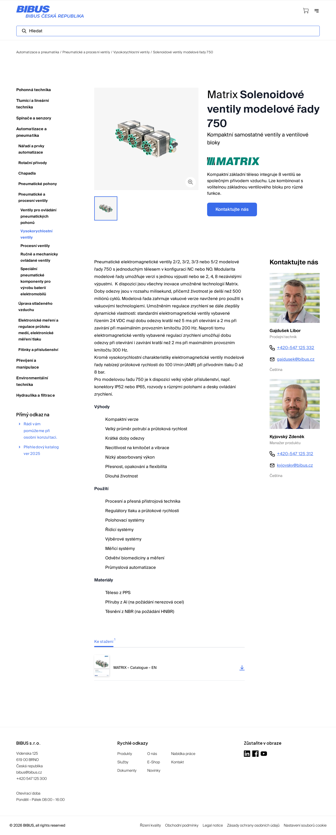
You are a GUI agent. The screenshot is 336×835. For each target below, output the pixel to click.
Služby (122, 762)
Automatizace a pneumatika (31, 132)
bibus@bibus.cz (29, 772)
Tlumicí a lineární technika (32, 104)
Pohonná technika (33, 90)
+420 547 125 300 (31, 779)
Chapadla (27, 173)
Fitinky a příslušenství (38, 350)
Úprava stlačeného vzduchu (35, 307)
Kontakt (177, 762)
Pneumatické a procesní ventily (86, 52)
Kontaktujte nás (232, 209)
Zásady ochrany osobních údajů (253, 825)
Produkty (124, 754)
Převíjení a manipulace (27, 363)
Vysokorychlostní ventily (131, 52)
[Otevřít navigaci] (316, 11)
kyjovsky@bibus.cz (295, 465)
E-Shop (153, 762)
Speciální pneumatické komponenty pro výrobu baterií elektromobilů (35, 281)
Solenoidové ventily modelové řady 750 (183, 52)
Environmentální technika (32, 381)
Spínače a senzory (33, 118)
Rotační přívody (32, 163)
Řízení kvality (150, 825)
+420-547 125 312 (295, 454)
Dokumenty (126, 771)
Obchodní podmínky (181, 825)
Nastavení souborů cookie (305, 825)
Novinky (153, 771)
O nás (152, 754)
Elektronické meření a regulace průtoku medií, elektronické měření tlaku (38, 330)
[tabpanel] (169, 668)
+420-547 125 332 (295, 347)
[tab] (110, 641)
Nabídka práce (183, 754)
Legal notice (213, 825)
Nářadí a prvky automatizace (31, 149)
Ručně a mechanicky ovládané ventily (39, 257)
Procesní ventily (35, 246)
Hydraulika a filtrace (35, 395)
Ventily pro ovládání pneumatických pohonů (38, 216)
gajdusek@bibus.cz (295, 359)
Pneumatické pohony (37, 184)
